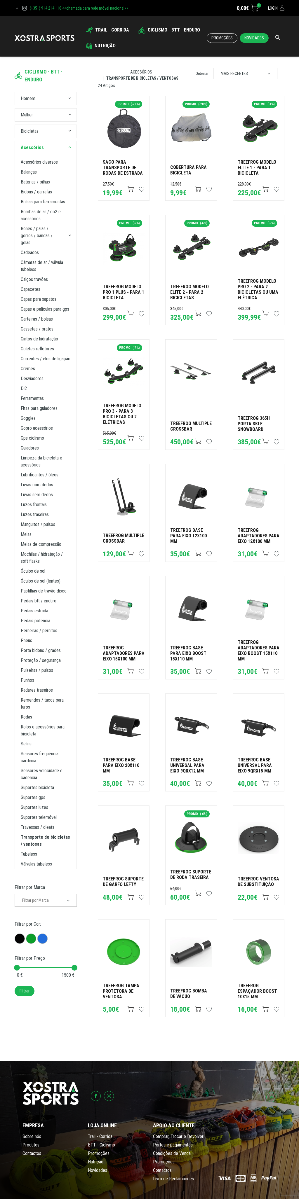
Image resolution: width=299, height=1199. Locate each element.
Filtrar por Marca (30, 887)
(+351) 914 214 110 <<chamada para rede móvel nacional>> (79, 8)
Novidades (254, 38)
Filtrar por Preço (30, 958)
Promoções (222, 38)
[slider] (17, 968)
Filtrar (24, 991)
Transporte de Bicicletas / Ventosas (142, 78)
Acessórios (141, 72)
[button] (70, 99)
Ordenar (202, 73)
